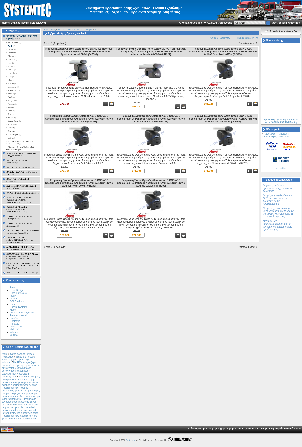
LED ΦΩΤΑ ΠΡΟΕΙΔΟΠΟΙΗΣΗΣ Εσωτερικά (21, 217)
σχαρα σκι (21, 356)
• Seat (10, 114)
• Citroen (11, 56)
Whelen (14, 332)
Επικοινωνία (38, 22)
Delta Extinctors (18, 293)
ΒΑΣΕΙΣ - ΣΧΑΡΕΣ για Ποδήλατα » (17, 161)
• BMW (11, 49)
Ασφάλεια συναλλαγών (287, 428)
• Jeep (10, 76)
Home (5, 22)
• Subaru (11, 124)
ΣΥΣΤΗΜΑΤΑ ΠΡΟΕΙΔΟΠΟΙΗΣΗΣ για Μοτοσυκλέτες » (22, 231)
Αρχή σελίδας (50, 30)
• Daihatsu (12, 59)
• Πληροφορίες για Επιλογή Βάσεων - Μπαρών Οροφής (23, 148)
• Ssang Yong (13, 121)
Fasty (13, 295)
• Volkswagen (13, 134)
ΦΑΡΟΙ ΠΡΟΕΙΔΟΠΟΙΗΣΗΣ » (22, 193)
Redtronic (15, 321)
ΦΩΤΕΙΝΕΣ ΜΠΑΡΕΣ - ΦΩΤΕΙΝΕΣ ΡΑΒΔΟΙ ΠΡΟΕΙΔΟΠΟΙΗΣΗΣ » (18, 209)
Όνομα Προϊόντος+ (221, 38)
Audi (97, 30)
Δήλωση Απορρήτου (199, 428)
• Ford (10, 66)
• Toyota (11, 131)
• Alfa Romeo (13, 42)
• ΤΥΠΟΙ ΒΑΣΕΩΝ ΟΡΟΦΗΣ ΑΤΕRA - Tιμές (19, 142)
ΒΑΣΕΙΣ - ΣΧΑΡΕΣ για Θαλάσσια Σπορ (21, 173)
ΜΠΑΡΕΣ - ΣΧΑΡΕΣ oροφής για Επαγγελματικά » (21, 154)
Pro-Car (14, 318)
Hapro (13, 304)
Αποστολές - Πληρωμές (276, 133)
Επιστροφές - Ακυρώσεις (277, 136)
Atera (13, 287)
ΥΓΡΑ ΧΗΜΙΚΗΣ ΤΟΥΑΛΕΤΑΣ (22, 272)
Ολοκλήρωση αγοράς (219, 22)
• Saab (10, 110)
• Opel (10, 97)
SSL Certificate (281, 168)
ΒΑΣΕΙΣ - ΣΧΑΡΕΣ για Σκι (20, 167)
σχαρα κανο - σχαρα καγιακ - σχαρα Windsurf (18, 359)
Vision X (14, 329)
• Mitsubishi (13, 90)
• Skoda (11, 117)
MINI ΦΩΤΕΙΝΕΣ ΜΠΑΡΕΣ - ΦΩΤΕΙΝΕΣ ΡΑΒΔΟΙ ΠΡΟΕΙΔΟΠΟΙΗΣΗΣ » (20, 199)
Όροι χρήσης (220, 428)
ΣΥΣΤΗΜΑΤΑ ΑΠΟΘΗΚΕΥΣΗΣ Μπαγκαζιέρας (21, 187)
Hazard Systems (18, 307)
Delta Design (17, 290)
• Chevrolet (12, 52)
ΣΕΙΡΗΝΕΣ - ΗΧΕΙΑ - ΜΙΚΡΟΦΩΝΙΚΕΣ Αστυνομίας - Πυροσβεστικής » (21, 239)
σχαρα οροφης (17, 354)
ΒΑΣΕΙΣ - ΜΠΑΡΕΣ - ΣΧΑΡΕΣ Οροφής (75, 30)
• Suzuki (11, 127)
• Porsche (11, 104)
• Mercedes (12, 87)
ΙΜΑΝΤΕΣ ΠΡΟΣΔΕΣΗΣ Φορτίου (17, 180)
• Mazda (11, 83)
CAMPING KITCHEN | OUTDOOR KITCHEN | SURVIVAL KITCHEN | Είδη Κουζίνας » (22, 265)
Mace (13, 309)
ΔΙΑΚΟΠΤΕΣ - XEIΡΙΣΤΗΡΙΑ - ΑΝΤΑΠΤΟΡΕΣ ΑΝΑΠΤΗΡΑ (21, 248)
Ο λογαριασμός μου (190, 22)
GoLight (14, 298)
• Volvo (10, 138)
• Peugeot (11, 100)
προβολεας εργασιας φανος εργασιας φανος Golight (19, 402)
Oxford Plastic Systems (22, 312)
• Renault (11, 107)
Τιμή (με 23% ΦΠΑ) (247, 38)
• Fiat (10, 63)
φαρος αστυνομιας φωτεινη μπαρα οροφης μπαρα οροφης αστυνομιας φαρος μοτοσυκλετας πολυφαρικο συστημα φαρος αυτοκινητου (21, 393)
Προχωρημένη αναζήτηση (285, 22)
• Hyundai (12, 73)
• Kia (9, 80)
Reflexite (14, 323)
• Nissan (11, 93)
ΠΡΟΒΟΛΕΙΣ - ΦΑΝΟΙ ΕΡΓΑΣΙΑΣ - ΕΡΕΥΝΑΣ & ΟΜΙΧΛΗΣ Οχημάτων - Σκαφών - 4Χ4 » (22, 256)
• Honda (11, 69)
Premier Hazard (18, 315)
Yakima (14, 335)
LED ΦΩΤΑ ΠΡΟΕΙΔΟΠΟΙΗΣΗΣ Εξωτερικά (21, 224)
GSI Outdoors (17, 301)
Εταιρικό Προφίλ (20, 22)
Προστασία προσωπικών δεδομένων (251, 428)
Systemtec (130, 440)
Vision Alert (16, 326)
